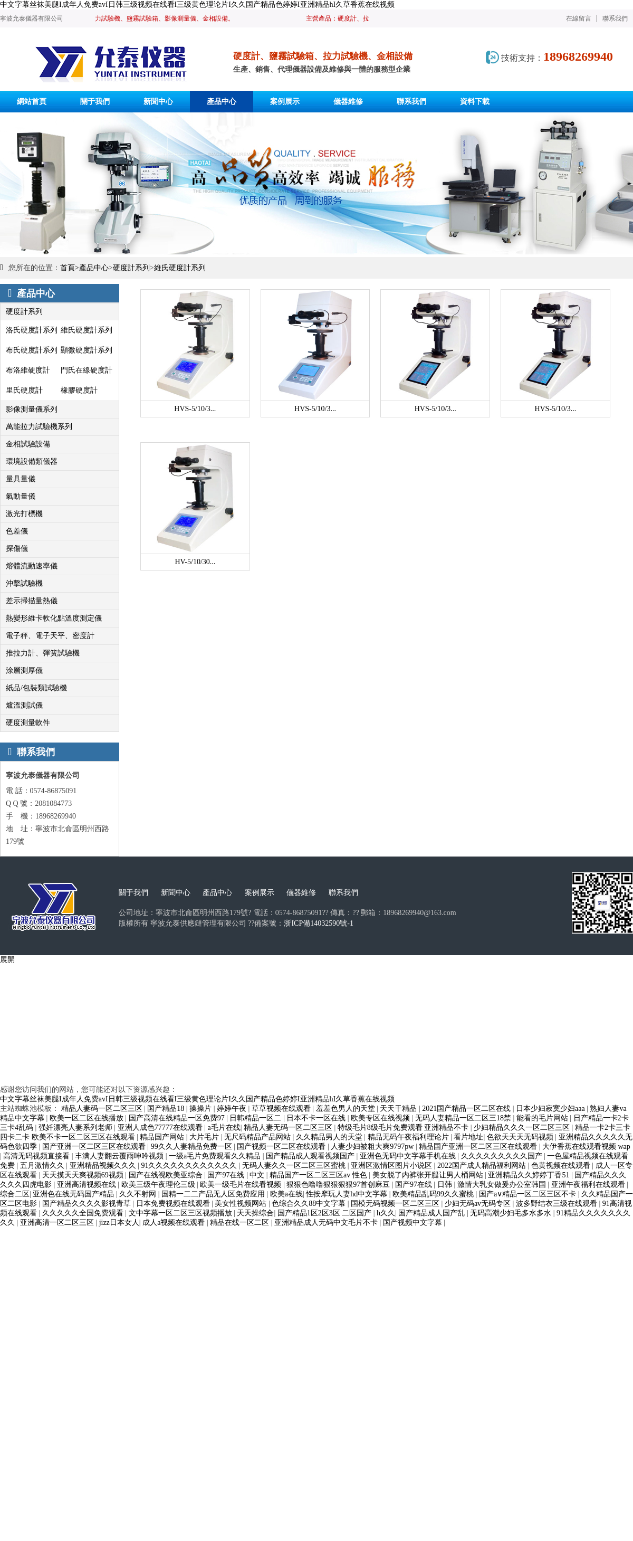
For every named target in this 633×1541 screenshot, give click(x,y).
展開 (7, 960)
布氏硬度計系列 (31, 350)
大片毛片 (205, 1137)
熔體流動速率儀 (31, 566)
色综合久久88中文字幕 (310, 1203)
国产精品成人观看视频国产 (311, 1156)
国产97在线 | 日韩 (424, 1184)
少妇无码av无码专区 (479, 1203)
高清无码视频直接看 (37, 1156)
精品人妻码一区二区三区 (103, 1108)
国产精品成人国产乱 (432, 1213)
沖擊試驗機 (24, 583)
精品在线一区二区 (240, 1222)
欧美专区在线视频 (381, 1118)
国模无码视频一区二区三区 (396, 1203)
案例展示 (259, 893)
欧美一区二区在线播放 (88, 1118)
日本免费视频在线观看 (174, 1203)
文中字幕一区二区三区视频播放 (181, 1213)
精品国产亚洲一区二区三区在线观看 (479, 1146)
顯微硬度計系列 (86, 350)
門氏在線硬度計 (86, 370)
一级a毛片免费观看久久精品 (216, 1156)
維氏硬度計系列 (180, 268)
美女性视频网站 (241, 1203)
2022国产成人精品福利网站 (482, 1165)
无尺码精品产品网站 (258, 1137)
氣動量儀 (20, 496)
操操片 (201, 1108)
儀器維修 (301, 893)
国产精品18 (166, 1108)
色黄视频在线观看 (561, 1165)
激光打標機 (24, 514)
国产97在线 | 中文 (236, 1175)
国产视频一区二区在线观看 (282, 1146)
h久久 (386, 1213)
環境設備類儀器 (31, 461)
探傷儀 (17, 549)
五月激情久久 (43, 1165)
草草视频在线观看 (282, 1108)
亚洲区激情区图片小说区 (392, 1165)
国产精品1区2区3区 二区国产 (325, 1213)
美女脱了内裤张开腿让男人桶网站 (428, 1175)
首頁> (69, 268)
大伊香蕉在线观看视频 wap (586, 1146)
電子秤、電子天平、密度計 (50, 636)
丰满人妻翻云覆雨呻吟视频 (120, 1156)
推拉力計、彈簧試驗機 (43, 653)
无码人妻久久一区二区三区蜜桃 (295, 1165)
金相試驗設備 (28, 444)
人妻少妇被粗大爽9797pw (373, 1146)
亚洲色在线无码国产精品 (74, 1194)
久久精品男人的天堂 (330, 1137)
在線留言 (578, 18)
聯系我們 (615, 18)
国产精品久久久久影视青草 (87, 1203)
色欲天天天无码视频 (521, 1137)
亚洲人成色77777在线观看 (161, 1127)
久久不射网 (138, 1194)
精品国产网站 (163, 1137)
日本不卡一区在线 (317, 1118)
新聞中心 (175, 893)
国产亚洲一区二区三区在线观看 (95, 1146)
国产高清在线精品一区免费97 (178, 1118)
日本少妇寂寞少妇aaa (551, 1108)
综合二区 (15, 1194)
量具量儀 (20, 479)
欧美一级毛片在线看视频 (241, 1184)
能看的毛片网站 (543, 1118)
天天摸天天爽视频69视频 (84, 1175)
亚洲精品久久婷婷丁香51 (529, 1175)
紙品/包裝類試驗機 (36, 688)
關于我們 (133, 893)
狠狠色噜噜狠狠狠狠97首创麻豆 (339, 1184)
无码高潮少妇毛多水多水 (511, 1213)
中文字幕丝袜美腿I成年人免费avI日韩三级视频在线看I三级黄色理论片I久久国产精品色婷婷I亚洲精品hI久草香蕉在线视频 (197, 4)
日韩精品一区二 (256, 1118)
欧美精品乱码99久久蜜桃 (434, 1194)
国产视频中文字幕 (413, 1222)
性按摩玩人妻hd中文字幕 (347, 1194)
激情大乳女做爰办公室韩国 (502, 1184)
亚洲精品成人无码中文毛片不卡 (327, 1222)
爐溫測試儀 (24, 705)
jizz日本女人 (119, 1222)
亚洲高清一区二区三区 (58, 1222)
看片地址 (468, 1137)
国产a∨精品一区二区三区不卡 (528, 1194)
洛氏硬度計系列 (31, 330)
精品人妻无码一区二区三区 (289, 1127)
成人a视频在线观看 (174, 1222)
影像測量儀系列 (31, 409)
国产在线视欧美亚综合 (167, 1175)
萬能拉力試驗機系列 (39, 427)
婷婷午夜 (232, 1108)
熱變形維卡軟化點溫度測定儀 (54, 618)
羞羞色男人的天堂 (346, 1108)
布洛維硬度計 (28, 370)
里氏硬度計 (24, 390)
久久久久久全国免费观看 (84, 1213)
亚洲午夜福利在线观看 (589, 1184)
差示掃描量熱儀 (31, 601)
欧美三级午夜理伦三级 (159, 1184)
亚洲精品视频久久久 (104, 1165)
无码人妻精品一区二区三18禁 (464, 1118)
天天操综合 (255, 1213)
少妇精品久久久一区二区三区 (523, 1127)
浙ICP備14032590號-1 (318, 923)
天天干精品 (399, 1108)
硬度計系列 (131, 268)
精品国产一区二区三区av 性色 (319, 1175)
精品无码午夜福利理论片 (409, 1137)
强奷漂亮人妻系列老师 (76, 1127)
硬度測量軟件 (28, 723)
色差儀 (17, 531)
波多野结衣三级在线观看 (557, 1203)
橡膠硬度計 (79, 390)
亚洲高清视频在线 (87, 1184)
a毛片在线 (223, 1127)
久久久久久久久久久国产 (502, 1156)
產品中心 (94, 268)
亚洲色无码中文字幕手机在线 (409, 1156)
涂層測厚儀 (24, 670)
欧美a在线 (286, 1194)
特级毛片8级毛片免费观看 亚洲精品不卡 (404, 1127)
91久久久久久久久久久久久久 (190, 1165)
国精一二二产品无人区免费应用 (214, 1194)
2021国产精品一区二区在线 (467, 1108)
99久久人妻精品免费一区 (192, 1146)
